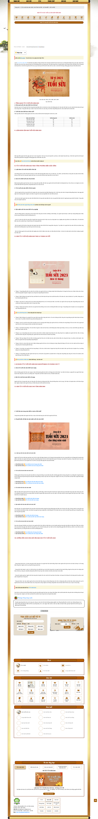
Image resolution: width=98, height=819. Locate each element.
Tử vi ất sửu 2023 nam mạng (32, 499)
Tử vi (39, 1)
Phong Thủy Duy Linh (25, 598)
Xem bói (63, 1)
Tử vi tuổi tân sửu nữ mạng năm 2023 (33, 464)
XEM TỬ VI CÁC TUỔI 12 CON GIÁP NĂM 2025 (49, 12)
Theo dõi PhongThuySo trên (35, 46)
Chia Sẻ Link (45, 610)
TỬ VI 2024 (22, 58)
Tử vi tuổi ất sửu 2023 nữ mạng (32, 498)
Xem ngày (75, 1)
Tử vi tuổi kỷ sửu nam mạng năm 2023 (34, 533)
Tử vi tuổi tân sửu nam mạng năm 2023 (34, 465)
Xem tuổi (29, 1)
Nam (24, 623)
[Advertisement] (49, 35)
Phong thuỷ (51, 1)
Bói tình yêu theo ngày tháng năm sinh (25, 204)
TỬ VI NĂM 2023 (32, 587)
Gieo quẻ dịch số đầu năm (23, 359)
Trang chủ (17, 1)
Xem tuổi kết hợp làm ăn (22, 312)
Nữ (28, 623)
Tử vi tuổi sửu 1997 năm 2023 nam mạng (35, 516)
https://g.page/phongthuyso (23, 812)
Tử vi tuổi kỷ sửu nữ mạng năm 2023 (33, 532)
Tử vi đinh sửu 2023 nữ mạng (31, 515)
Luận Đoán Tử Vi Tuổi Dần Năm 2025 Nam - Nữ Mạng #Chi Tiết (49, 787)
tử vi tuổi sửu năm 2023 (22, 62)
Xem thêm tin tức (49, 793)
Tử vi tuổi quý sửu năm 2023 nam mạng (34, 481)
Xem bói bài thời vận (26, 161)
